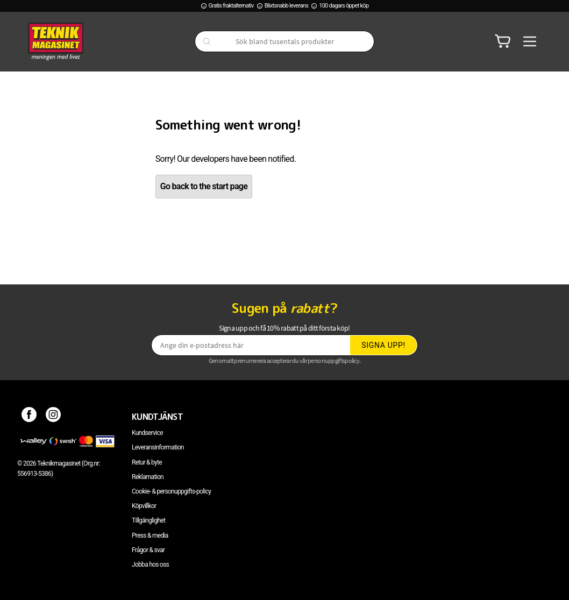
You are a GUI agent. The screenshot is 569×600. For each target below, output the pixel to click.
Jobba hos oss (150, 564)
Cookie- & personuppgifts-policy (171, 491)
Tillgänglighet (148, 520)
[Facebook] (29, 417)
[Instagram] (53, 417)
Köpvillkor (144, 506)
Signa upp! (383, 345)
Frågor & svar (148, 550)
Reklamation (147, 477)
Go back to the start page (203, 186)
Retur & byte (147, 462)
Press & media (150, 535)
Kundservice (147, 433)
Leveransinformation (158, 447)
